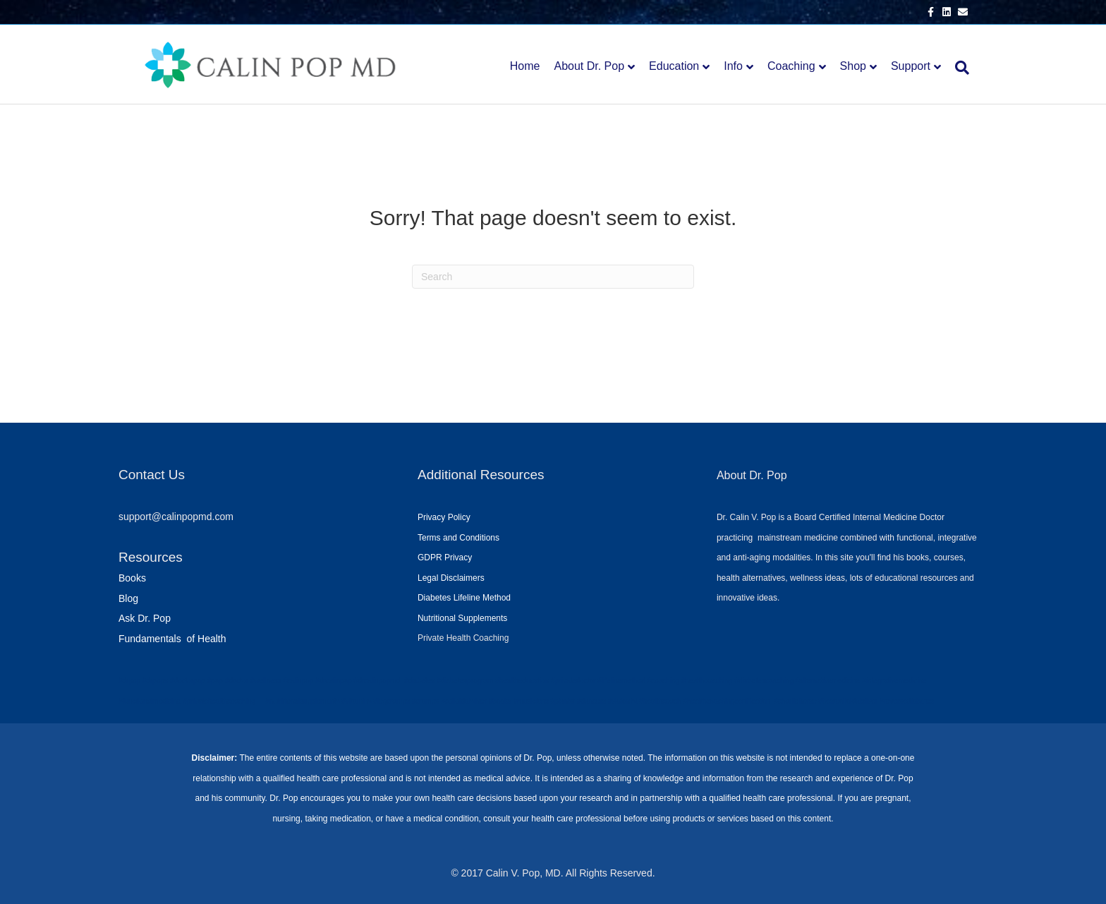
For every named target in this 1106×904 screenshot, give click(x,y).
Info (733, 66)
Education (674, 66)
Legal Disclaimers (451, 578)
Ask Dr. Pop (145, 618)
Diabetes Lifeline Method (464, 598)
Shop (853, 66)
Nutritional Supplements (462, 618)
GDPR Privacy (445, 557)
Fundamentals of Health (172, 638)
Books (132, 578)
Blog (128, 598)
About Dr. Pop (589, 66)
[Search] (958, 68)
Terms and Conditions (458, 538)
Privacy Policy (444, 517)
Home (525, 66)
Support (910, 66)
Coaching (791, 66)
